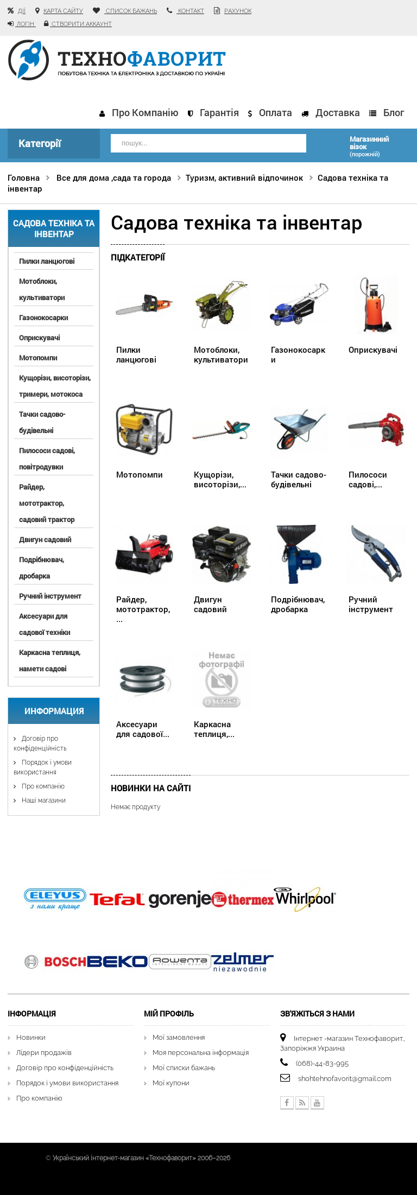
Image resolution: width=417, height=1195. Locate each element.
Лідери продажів (44, 1052)
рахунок (237, 11)
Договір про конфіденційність (64, 1068)
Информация (54, 710)
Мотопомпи (38, 358)
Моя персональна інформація (201, 1052)
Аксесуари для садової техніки (44, 624)
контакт (190, 11)
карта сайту (63, 11)
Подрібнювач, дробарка (41, 568)
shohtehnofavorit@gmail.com (344, 1079)
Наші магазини (43, 800)
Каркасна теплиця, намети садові (49, 660)
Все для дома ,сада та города (113, 177)
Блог (393, 112)
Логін (25, 24)
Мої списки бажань (184, 1068)
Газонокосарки (43, 317)
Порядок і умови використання (67, 1083)
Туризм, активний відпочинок (244, 177)
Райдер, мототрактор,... (143, 609)
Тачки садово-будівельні (42, 422)
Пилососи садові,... (368, 479)
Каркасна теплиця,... (214, 729)
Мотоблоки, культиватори (42, 289)
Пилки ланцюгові (46, 261)
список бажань (130, 11)
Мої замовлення (179, 1037)
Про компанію (145, 112)
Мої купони (171, 1083)
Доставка (337, 112)
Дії (22, 11)
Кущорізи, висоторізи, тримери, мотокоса (55, 386)
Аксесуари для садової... (142, 729)
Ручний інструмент (50, 596)
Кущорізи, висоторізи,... (220, 479)
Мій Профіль (169, 1013)
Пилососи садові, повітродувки (47, 459)
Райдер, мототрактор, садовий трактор (46, 503)
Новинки (31, 1037)
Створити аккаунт (81, 24)
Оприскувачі (39, 337)
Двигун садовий (45, 539)
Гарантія (219, 112)
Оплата (275, 112)
